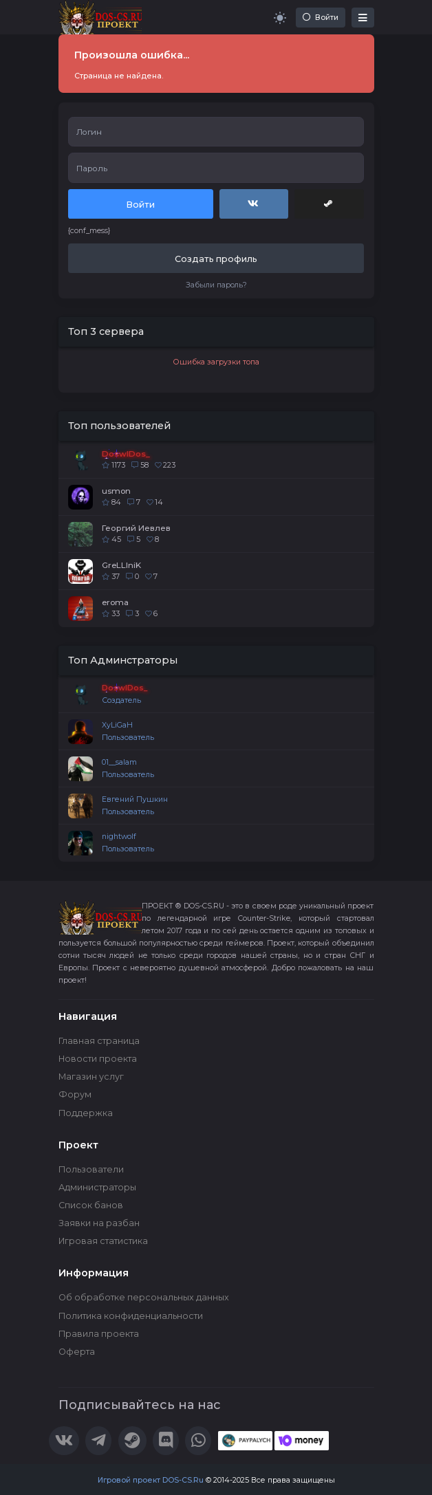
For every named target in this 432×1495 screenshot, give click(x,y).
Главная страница (99, 1041)
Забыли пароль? (216, 285)
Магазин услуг (91, 1076)
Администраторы (97, 1187)
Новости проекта (97, 1059)
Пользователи (91, 1169)
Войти (320, 17)
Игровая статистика (103, 1241)
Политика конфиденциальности (130, 1316)
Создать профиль (216, 259)
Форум (74, 1094)
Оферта (76, 1351)
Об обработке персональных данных (143, 1297)
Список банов (90, 1205)
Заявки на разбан (99, 1223)
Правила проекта (98, 1334)
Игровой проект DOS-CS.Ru (151, 1480)
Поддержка (85, 1113)
